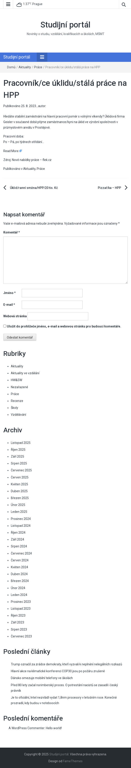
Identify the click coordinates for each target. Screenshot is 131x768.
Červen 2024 (20, 560)
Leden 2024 (19, 595)
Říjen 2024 (18, 532)
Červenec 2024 (21, 553)
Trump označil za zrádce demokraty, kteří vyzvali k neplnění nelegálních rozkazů (66, 664)
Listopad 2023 (21, 608)
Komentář (11, 232)
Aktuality (25, 67)
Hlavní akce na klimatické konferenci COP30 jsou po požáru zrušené (58, 671)
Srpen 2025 (19, 463)
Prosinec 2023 (21, 601)
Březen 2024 (20, 581)
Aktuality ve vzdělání (25, 373)
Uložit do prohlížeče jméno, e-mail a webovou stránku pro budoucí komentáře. (64, 326)
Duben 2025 (19, 491)
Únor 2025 (18, 505)
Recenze (17, 401)
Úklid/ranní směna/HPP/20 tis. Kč (34, 188)
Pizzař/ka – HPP (109, 188)
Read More (11, 151)
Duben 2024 (19, 574)
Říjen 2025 (18, 449)
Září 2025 (17, 456)
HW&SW (16, 380)
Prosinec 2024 (21, 519)
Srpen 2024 (19, 546)
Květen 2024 (19, 567)
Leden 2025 (19, 511)
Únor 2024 (18, 588)
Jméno (9, 293)
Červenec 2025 (21, 470)
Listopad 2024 (21, 525)
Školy (14, 407)
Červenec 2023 (21, 636)
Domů (11, 67)
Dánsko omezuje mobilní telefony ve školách (42, 678)
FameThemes (73, 761)
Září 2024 (17, 539)
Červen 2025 (20, 477)
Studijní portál (65, 24)
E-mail (9, 304)
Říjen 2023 (18, 615)
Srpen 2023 (19, 629)
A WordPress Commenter (26, 728)
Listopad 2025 (21, 443)
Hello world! (54, 728)
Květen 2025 (19, 484)
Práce (38, 67)
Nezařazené (19, 387)
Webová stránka (15, 316)
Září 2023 (17, 622)
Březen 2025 (20, 498)
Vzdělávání (18, 414)
